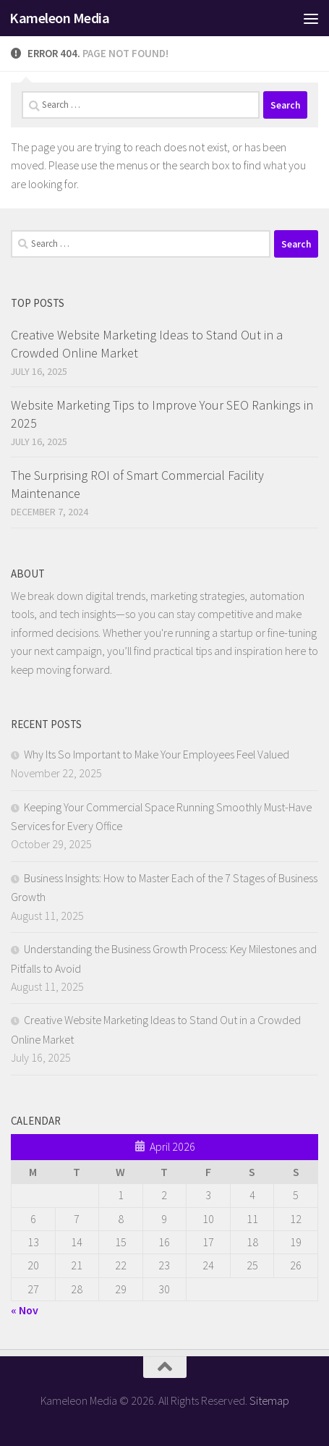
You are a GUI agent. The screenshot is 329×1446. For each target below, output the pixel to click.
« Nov (24, 1310)
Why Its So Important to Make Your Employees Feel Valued (156, 754)
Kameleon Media (59, 18)
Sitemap (269, 1400)
